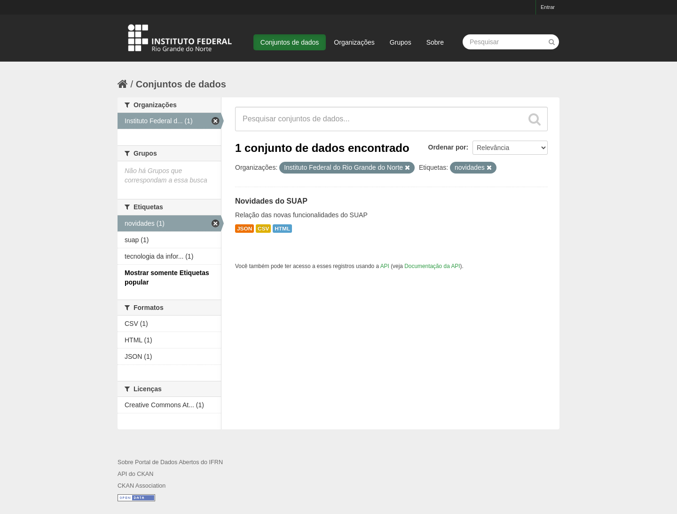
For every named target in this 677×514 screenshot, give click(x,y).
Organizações (354, 42)
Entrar (548, 7)
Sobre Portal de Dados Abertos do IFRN (170, 462)
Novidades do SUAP (271, 201)
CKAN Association (141, 485)
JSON (244, 228)
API (384, 266)
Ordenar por (447, 147)
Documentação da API (432, 266)
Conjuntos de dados (289, 42)
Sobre (435, 42)
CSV (263, 228)
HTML (282, 228)
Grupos (400, 42)
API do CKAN (135, 474)
